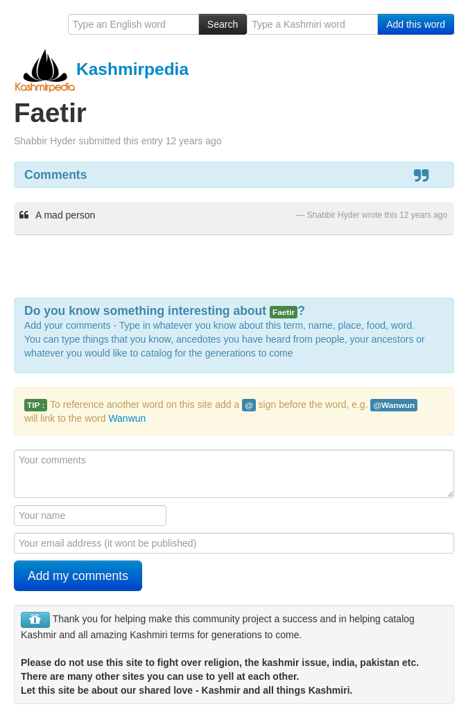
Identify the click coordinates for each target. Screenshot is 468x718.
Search (222, 24)
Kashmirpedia (101, 69)
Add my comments (78, 576)
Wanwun (127, 418)
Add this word (415, 24)
